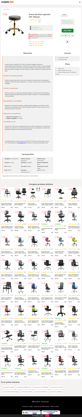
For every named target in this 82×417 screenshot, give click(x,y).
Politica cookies (54, 406)
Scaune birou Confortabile (40, 387)
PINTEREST (45, 402)
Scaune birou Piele (26, 392)
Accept (47, 415)
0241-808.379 (22, 143)
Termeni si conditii (27, 406)
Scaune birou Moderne (40, 392)
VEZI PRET (67, 30)
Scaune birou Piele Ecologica (11, 392)
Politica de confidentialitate (41, 406)
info (12, 207)
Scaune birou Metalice (56, 392)
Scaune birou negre (8, 387)
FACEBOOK (36, 402)
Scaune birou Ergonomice (23, 387)
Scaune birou (6, 9)
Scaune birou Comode (57, 387)
